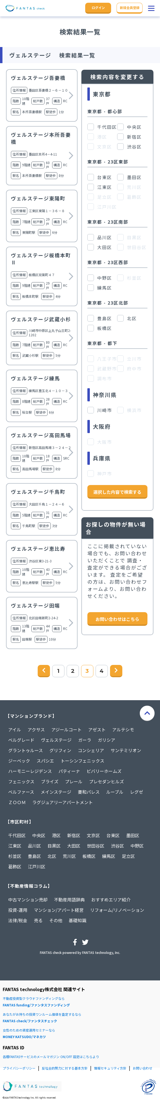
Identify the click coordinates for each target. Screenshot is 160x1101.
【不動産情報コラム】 (28, 886)
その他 (55, 920)
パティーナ (69, 771)
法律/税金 (17, 920)
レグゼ (136, 791)
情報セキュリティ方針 (110, 1068)
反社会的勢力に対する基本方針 (65, 1068)
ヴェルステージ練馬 (35, 378)
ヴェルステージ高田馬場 (41, 435)
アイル (14, 729)
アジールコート (66, 729)
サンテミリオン (126, 750)
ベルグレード (21, 740)
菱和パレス (89, 791)
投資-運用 (17, 910)
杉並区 (14, 856)
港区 (56, 835)
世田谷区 (95, 845)
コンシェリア (91, 750)
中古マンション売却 (28, 899)
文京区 (93, 835)
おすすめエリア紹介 (111, 899)
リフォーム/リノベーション (117, 910)
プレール (73, 781)
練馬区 (108, 856)
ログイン (98, 7)
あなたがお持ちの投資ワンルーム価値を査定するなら (80, 1018)
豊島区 (34, 856)
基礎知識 (77, 920)
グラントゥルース (25, 750)
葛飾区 (14, 866)
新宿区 (73, 835)
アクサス (36, 729)
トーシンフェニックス (82, 760)
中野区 (137, 845)
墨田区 (132, 835)
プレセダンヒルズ (106, 781)
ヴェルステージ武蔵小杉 (41, 319)
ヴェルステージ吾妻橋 (38, 77)
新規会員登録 (130, 7)
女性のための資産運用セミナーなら (80, 1034)
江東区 (14, 845)
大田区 (73, 845)
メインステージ (56, 791)
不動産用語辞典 (69, 899)
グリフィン (60, 750)
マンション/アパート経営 (59, 910)
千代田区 (17, 835)
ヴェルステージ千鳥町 (38, 491)
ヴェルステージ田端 (35, 605)
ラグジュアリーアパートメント (62, 802)
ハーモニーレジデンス (30, 771)
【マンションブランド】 (31, 715)
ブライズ (49, 781)
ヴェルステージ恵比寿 (38, 548)
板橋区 (89, 856)
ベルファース (21, 791)
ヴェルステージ (56, 740)
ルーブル (114, 791)
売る (38, 920)
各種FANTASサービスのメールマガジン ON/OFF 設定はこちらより (51, 1056)
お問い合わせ (142, 1068)
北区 (52, 856)
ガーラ (84, 740)
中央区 (38, 835)
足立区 (128, 856)
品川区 (34, 845)
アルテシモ (123, 729)
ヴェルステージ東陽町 (38, 198)
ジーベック (19, 760)
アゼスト (97, 729)
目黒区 (54, 845)
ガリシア (106, 740)
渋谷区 (117, 845)
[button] (151, 8)
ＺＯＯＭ (17, 802)
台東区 (113, 835)
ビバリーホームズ (104, 771)
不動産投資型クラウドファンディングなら (80, 1002)
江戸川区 (36, 866)
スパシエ (45, 760)
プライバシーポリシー (19, 1068)
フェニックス (21, 781)
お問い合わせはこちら (117, 619)
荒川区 (69, 856)
